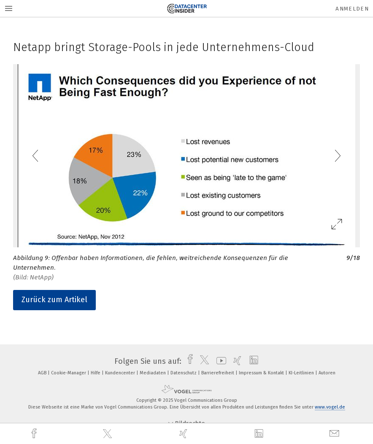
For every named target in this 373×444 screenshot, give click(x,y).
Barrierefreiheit (218, 373)
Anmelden (352, 8)
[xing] (184, 433)
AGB (43, 373)
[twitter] (108, 434)
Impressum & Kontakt (262, 373)
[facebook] (35, 433)
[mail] (335, 433)
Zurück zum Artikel (54, 299)
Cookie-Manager (69, 373)
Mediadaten (153, 373)
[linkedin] (260, 433)
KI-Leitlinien (302, 373)
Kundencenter (120, 373)
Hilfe (96, 373)
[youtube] (219, 361)
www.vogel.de (330, 407)
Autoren (327, 373)
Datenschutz (184, 373)
